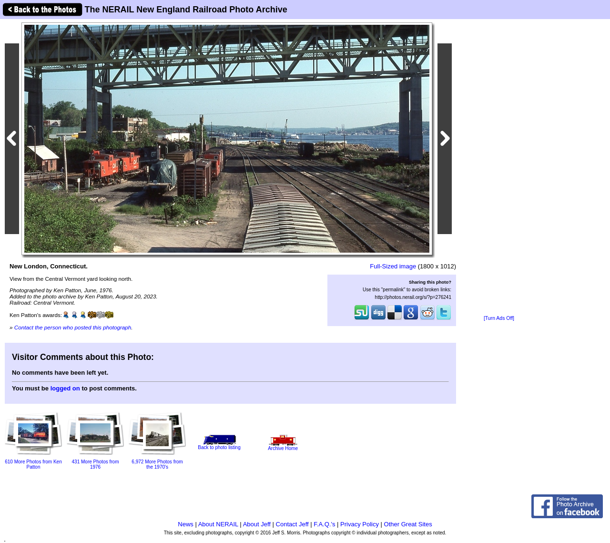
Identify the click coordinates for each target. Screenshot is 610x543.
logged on (65, 388)
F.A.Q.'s (324, 524)
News (185, 524)
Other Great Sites (408, 524)
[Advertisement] (499, 168)
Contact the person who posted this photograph (73, 327)
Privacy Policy (359, 524)
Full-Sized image (393, 266)
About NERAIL (218, 524)
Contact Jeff (292, 524)
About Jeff (257, 524)
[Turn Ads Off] (499, 318)
